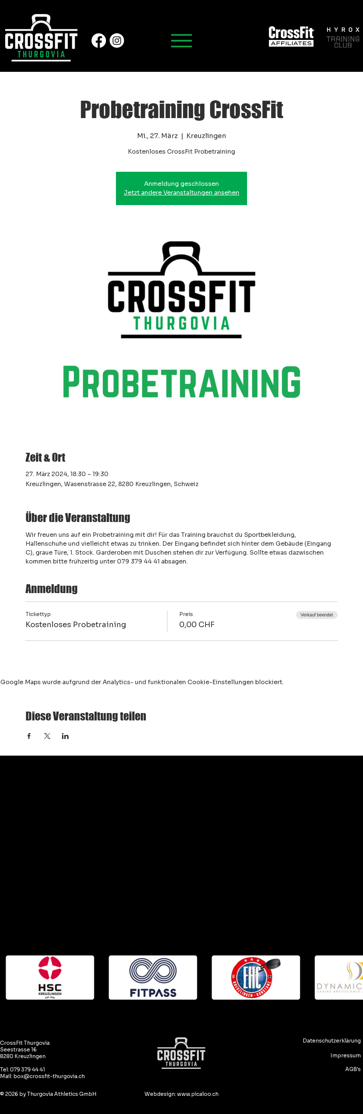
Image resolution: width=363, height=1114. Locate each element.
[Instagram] (117, 40)
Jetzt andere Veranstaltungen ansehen (181, 193)
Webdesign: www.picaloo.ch (181, 1094)
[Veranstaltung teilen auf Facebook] (29, 736)
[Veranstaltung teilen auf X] (47, 736)
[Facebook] (98, 40)
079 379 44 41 (27, 1069)
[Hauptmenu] (181, 40)
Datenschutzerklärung (332, 1040)
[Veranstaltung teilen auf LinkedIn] (65, 736)
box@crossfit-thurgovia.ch (49, 1076)
